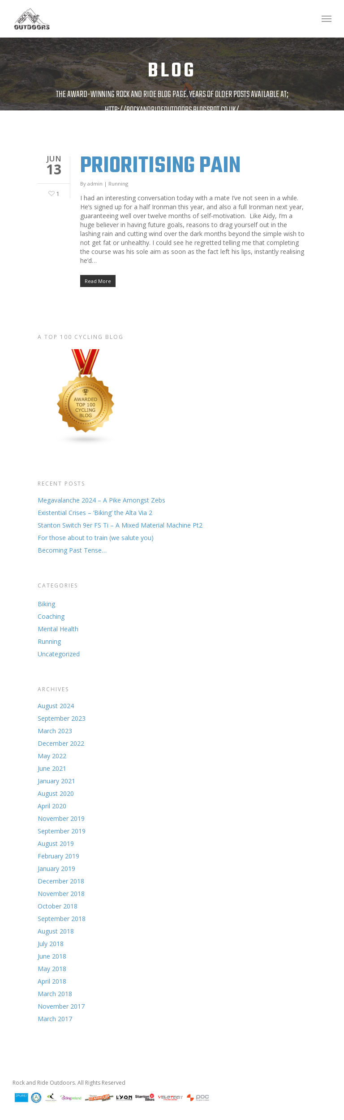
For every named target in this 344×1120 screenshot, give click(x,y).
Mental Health (58, 629)
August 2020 (56, 793)
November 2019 (61, 818)
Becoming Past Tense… (72, 550)
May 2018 (52, 968)
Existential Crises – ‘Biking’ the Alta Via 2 (95, 512)
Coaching (51, 616)
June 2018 (52, 956)
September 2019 (62, 831)
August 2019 (56, 843)
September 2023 (62, 718)
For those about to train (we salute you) (96, 537)
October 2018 (57, 906)
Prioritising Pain (160, 166)
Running (118, 183)
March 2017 (55, 1018)
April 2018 (52, 981)
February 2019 (58, 856)
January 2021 (56, 781)
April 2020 (52, 806)
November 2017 (61, 1006)
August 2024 (56, 706)
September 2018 (62, 918)
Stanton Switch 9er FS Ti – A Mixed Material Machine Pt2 (120, 525)
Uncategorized (59, 654)
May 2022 (52, 756)
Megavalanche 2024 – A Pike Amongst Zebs (101, 500)
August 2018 (56, 931)
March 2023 (55, 731)
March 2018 (55, 993)
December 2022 (61, 743)
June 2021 (52, 768)
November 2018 (61, 893)
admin (95, 183)
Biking (46, 604)
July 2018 (51, 943)
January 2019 (56, 868)
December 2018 (61, 881)
